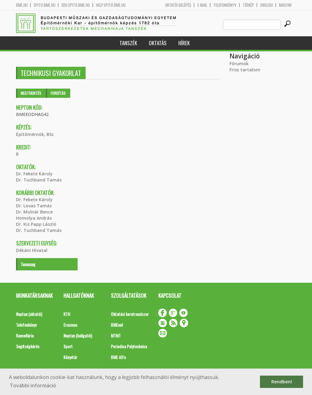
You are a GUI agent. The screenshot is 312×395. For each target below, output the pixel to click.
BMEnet (117, 324)
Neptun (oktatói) (29, 314)
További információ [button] (33, 385)
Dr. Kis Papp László (36, 224)
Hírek (184, 43)
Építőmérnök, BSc (35, 134)
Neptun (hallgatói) (77, 335)
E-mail (202, 5)
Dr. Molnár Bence (34, 212)
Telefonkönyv (225, 5)
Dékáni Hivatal (31, 250)
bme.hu (22, 5)
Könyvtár (70, 357)
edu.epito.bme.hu (76, 5)
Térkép (248, 5)
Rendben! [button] (281, 382)
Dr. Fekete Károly (34, 174)
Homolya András (34, 218)
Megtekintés (31, 93)
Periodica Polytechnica (129, 346)
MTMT (116, 335)
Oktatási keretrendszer (130, 314)
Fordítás (58, 93)
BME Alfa (118, 357)
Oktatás (158, 43)
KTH (66, 314)
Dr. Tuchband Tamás (39, 180)
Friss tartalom (244, 70)
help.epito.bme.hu (111, 5)
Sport (68, 346)
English (266, 5)
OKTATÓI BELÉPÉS (178, 5)
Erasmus (70, 324)
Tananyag (28, 264)
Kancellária (25, 335)
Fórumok (239, 63)
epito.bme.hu (44, 5)
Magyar (285, 5)
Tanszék (128, 43)
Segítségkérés (27, 346)
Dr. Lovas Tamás (34, 206)
